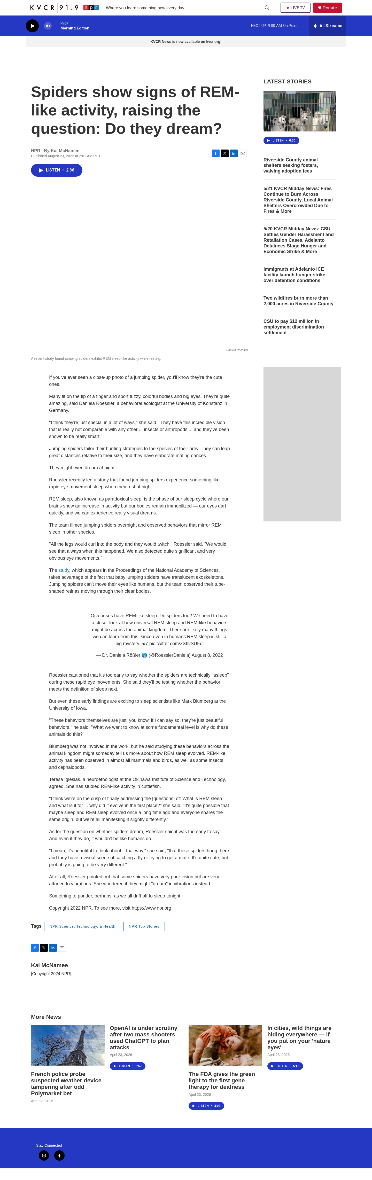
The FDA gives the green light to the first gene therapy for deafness (222, 1092)
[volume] (47, 37)
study (63, 581)
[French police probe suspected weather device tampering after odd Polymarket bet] (68, 1056)
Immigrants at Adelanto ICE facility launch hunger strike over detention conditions (294, 286)
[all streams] (327, 37)
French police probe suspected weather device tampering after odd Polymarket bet (66, 1095)
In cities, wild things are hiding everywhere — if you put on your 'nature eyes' (299, 1049)
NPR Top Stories (144, 938)
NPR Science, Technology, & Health (82, 938)
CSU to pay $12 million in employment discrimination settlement (294, 338)
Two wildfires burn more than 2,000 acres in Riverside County (299, 312)
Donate (333, 13)
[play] (32, 38)
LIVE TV (297, 13)
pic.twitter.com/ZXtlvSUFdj (176, 655)
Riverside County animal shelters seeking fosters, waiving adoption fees (291, 177)
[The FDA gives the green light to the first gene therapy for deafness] (225, 1056)
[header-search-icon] (268, 13)
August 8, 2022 (207, 666)
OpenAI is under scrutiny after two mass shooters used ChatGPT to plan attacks (143, 1049)
